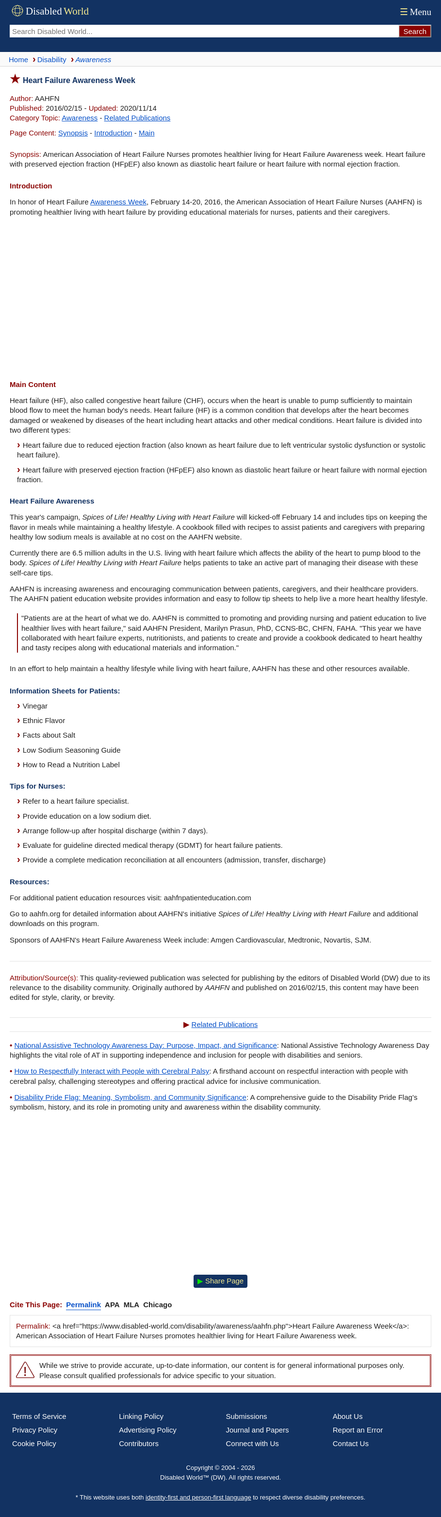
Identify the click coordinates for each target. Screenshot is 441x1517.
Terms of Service (39, 1416)
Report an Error (358, 1430)
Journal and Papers (257, 1430)
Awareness (80, 118)
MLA (132, 1304)
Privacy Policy (34, 1430)
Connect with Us (252, 1443)
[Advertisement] (220, 300)
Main (147, 133)
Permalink (83, 1304)
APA (112, 1304)
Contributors (139, 1443)
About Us (348, 1416)
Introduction (113, 133)
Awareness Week (118, 202)
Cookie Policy (34, 1443)
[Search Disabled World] (204, 31)
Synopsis (73, 133)
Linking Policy (141, 1416)
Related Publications (137, 118)
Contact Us (351, 1443)
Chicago (157, 1304)
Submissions (246, 1416)
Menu (414, 12)
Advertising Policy (147, 1430)
